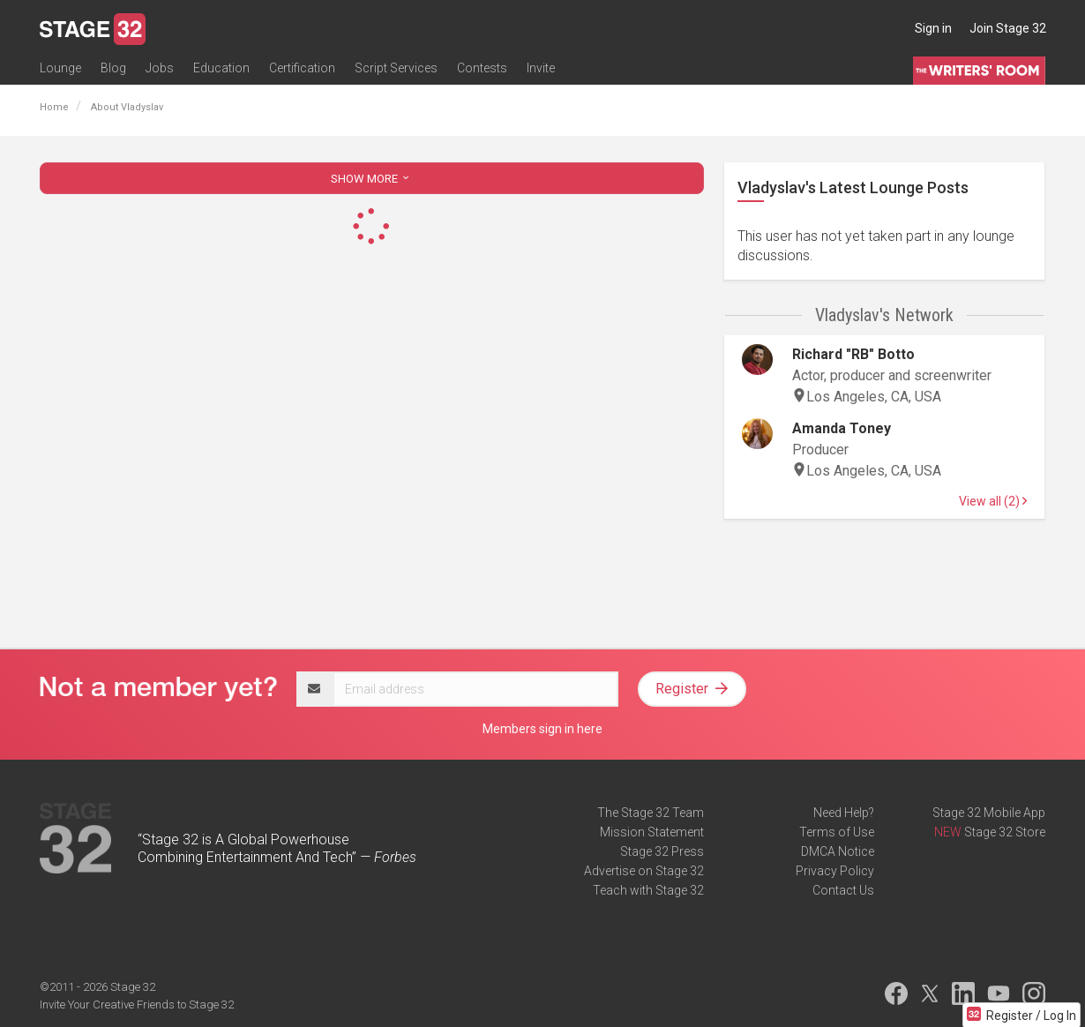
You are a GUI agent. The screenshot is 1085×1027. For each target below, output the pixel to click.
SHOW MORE (371, 178)
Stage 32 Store (1004, 832)
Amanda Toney (841, 428)
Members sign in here (542, 729)
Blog (113, 68)
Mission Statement (652, 832)
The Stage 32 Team (650, 813)
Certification (302, 68)
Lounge (60, 68)
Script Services (396, 68)
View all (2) (993, 501)
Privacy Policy (835, 871)
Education (221, 68)
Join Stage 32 (1007, 28)
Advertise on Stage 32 (644, 871)
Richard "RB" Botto (853, 354)
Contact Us (843, 890)
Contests (482, 68)
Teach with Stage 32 (648, 890)
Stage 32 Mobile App (988, 813)
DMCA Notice (837, 851)
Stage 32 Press (662, 851)
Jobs (160, 68)
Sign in (933, 28)
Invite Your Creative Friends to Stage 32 (137, 1004)
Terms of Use (836, 832)
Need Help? (843, 813)
